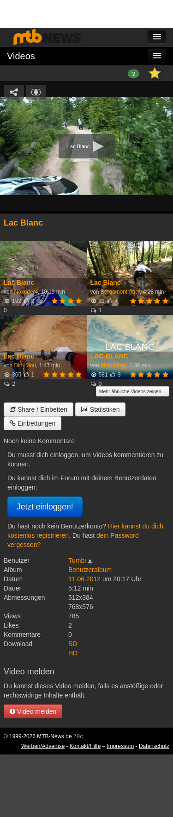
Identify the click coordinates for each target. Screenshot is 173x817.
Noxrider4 (26, 292)
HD (73, 653)
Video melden (33, 711)
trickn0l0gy (113, 365)
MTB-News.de (54, 736)
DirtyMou (25, 365)
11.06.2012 (84, 579)
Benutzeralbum (90, 569)
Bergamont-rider (120, 292)
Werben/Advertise (43, 746)
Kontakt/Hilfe (85, 746)
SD (72, 643)
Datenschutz (154, 746)
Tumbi (77, 560)
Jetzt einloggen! (45, 506)
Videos (21, 56)
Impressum (120, 746)
